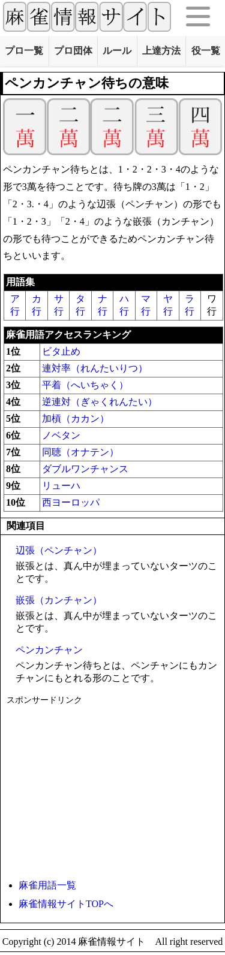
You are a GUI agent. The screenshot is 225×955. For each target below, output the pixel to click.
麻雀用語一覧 (47, 885)
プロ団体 (73, 51)
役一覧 (205, 51)
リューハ (61, 485)
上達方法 (161, 51)
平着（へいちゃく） (85, 385)
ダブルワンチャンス (85, 469)
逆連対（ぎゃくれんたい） (99, 402)
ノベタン (61, 435)
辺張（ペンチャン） (59, 550)
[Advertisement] (113, 790)
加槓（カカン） (75, 418)
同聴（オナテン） (80, 452)
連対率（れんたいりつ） (95, 368)
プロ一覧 (24, 51)
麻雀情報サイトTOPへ (66, 904)
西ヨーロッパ (71, 502)
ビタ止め (61, 351)
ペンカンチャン (49, 650)
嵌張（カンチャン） (59, 600)
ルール (117, 51)
